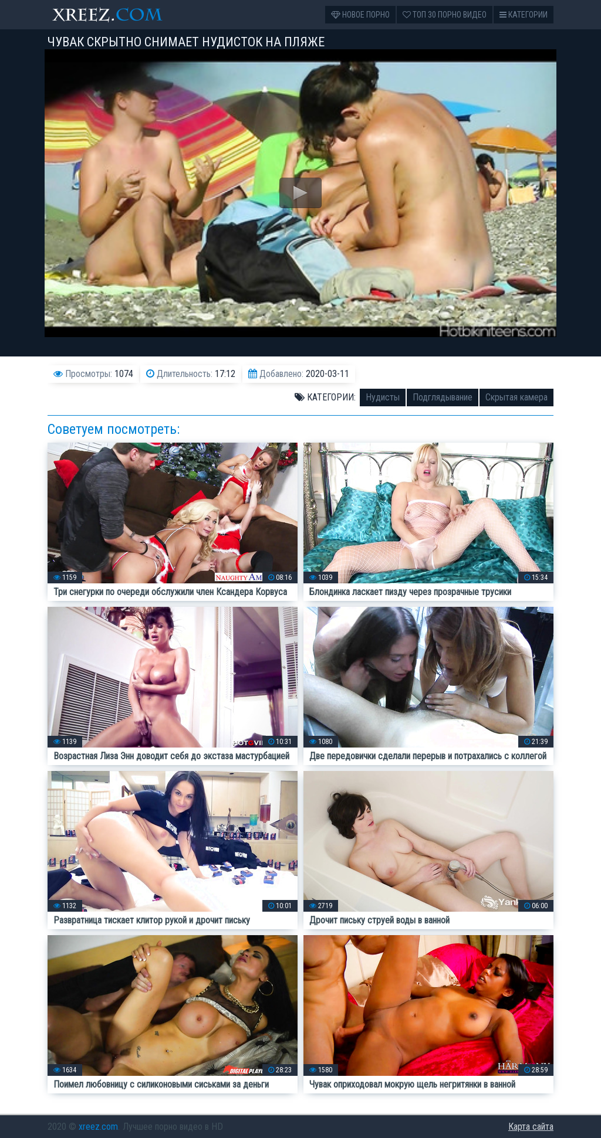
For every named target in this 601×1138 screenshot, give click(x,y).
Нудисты (383, 397)
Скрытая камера (516, 397)
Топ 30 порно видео (445, 14)
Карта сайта (530, 1126)
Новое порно (360, 14)
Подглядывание (442, 397)
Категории (523, 14)
